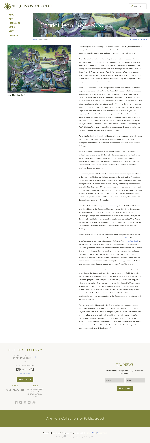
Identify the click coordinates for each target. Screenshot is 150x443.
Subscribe (126, 388)
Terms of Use (90, 433)
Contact (13, 35)
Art (11, 19)
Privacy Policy (102, 433)
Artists (35, 40)
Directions (24, 379)
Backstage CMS (89, 437)
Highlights (14, 23)
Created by (61, 437)
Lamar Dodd (112, 206)
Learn (12, 27)
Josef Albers (125, 238)
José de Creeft (133, 241)
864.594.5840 (15, 390)
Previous (135, 40)
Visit (11, 31)
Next (143, 40)
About (12, 15)
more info (25, 374)
